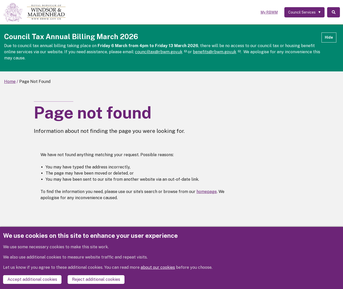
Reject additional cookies (96, 279)
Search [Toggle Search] (333, 12)
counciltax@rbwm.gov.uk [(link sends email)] (161, 51)
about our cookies (158, 267)
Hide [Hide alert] (329, 37)
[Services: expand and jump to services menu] (304, 12)
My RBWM (269, 12)
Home (10, 81)
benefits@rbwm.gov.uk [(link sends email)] (217, 51)
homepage (206, 191)
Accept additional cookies (32, 279)
